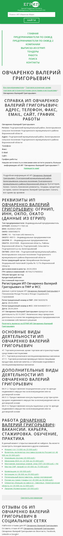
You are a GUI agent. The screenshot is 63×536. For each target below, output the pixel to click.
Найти (31, 20)
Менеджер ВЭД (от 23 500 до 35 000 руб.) (24, 461)
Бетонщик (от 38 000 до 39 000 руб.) (22, 474)
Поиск (33, 58)
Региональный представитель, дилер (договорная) (28, 477)
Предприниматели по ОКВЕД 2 (33, 40)
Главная (32, 33)
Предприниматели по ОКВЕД (33, 37)
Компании (33, 44)
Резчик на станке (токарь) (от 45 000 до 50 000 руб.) (29, 480)
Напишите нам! (31, 168)
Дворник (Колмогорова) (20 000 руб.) (22, 488)
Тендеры (33, 51)
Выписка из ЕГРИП (33, 47)
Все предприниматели (13, 87)
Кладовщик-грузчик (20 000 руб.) (20, 458)
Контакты (33, 62)
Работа (33, 55)
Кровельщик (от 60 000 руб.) (18, 471)
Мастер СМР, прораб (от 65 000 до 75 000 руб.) (26, 466)
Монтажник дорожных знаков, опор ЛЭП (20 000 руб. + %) (31, 463)
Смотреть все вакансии (31, 497)
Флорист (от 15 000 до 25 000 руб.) (21, 449)
